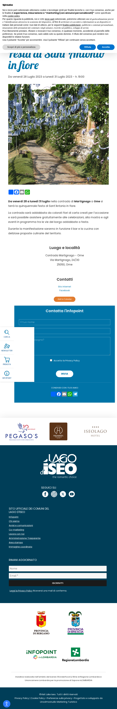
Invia (64, 374)
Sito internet (64, 286)
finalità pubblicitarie (72, 25)
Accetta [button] (106, 47)
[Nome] (57, 568)
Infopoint (13, 516)
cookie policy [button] (13, 16)
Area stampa (16, 542)
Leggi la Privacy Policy (21, 590)
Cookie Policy (38, 698)
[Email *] (57, 576)
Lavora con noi (16, 533)
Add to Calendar (65, 299)
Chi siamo (14, 521)
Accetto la (67, 360)
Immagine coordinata (20, 546)
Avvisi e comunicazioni (21, 525)
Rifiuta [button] (87, 47)
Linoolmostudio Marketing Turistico (58, 701)
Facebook (64, 290)
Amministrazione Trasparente (25, 538)
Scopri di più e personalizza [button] (21, 47)
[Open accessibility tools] (6, 703)
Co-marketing (16, 529)
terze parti (49, 19)
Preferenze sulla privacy (59, 698)
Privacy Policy (72, 360)
